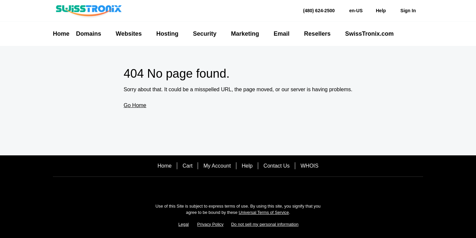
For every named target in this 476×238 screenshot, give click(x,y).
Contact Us (276, 166)
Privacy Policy (210, 224)
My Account (217, 166)
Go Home (135, 105)
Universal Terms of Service (264, 212)
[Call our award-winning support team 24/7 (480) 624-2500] (380, 10)
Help (247, 166)
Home (165, 166)
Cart (187, 166)
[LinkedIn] (238, 188)
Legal (183, 224)
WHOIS (309, 166)
